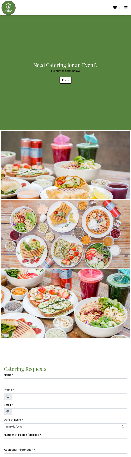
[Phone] (69, 396)
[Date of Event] (65, 426)
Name (7, 375)
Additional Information (18, 449)
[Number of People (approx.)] (65, 441)
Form (65, 80)
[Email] (69, 411)
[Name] (65, 381)
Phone (8, 389)
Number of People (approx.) (21, 434)
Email (7, 404)
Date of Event (12, 419)
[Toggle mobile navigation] (126, 7)
